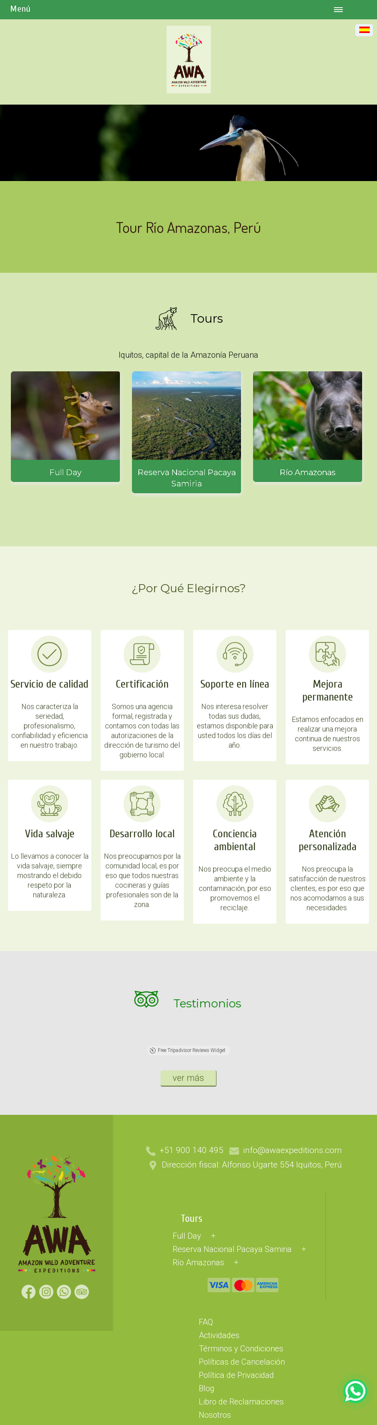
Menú (20, 9)
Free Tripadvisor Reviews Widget (187, 1157)
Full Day (187, 1316)
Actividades (219, 1416)
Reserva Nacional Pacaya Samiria (232, 1329)
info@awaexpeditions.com (292, 1231)
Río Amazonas (198, 1343)
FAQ (206, 1402)
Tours (191, 1299)
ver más (188, 1127)
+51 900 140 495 (191, 1231)
